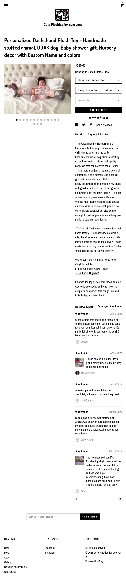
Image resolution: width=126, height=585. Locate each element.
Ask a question (104, 125)
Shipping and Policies (15, 567)
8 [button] (41, 120)
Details (80, 134)
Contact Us (10, 572)
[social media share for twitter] (84, 125)
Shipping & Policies (98, 134)
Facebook (50, 548)
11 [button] (51, 120)
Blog (6, 552)
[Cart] (122, 5)
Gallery (8, 562)
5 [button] (31, 120)
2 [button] (20, 120)
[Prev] (76, 499)
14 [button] (34, 124)
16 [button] (41, 124)
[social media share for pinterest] (91, 125)
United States (95, 72)
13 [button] (58, 120)
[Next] (120, 499)
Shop (7, 548)
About (7, 557)
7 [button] (38, 120)
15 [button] (38, 124)
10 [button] (48, 120)
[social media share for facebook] (77, 125)
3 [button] (24, 120)
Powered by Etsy (94, 561)
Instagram (50, 552)
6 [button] (34, 120)
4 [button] (27, 120)
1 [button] (17, 120)
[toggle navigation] (6, 4)
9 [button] (44, 120)
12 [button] (55, 120)
